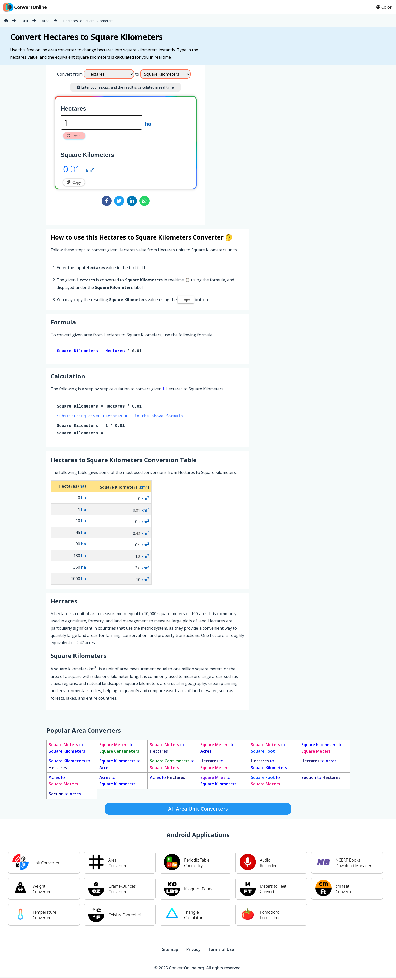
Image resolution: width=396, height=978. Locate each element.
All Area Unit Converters (198, 809)
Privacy (193, 950)
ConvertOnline (24, 7)
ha (148, 123)
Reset (74, 135)
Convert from (70, 74)
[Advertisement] (247, 143)
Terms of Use (221, 950)
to (67, 749)
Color (384, 7)
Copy (74, 182)
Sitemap (170, 950)
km (89, 170)
